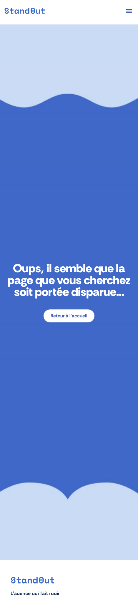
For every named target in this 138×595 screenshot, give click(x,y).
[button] (129, 11)
